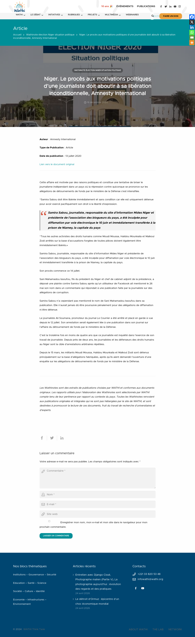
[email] (98, 504)
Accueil (17, 35)
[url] (98, 514)
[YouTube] (175, 6)
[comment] (98, 478)
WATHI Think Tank (34, 629)
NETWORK (175, 629)
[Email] (191, 37)
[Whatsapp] (191, 32)
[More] (191, 42)
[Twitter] (165, 6)
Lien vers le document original (57, 164)
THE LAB (158, 629)
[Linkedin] (191, 27)
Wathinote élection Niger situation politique (50, 35)
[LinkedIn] (170, 6)
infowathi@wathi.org (150, 579)
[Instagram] (179, 6)
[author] (98, 494)
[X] (191, 22)
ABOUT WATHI (138, 629)
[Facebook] (161, 6)
